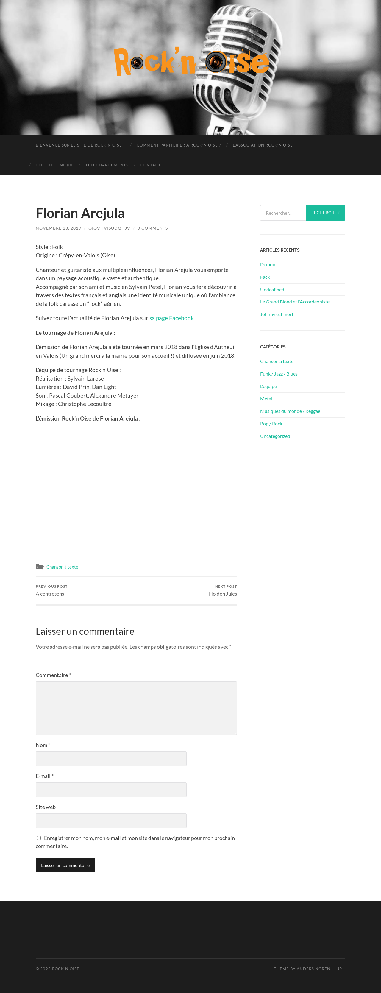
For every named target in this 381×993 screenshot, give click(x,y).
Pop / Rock (271, 423)
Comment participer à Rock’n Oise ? (179, 145)
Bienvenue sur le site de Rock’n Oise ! (80, 145)
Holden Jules (223, 590)
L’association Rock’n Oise (263, 145)
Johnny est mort (276, 314)
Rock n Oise (65, 968)
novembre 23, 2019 (58, 228)
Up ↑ (340, 968)
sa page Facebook (171, 318)
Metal (266, 398)
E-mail (45, 776)
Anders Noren (313, 968)
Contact (150, 165)
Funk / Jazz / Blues (279, 373)
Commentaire (53, 675)
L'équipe (268, 386)
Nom (43, 745)
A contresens (52, 590)
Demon (267, 264)
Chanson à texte (62, 566)
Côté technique (55, 165)
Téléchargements (107, 165)
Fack (265, 277)
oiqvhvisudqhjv (109, 228)
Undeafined (272, 289)
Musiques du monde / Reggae (290, 411)
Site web (46, 807)
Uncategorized (275, 436)
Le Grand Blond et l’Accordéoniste (295, 301)
